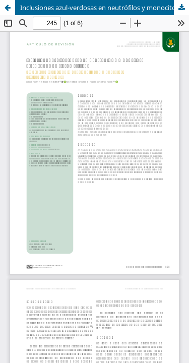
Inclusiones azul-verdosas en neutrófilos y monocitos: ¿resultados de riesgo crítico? (104, 7)
